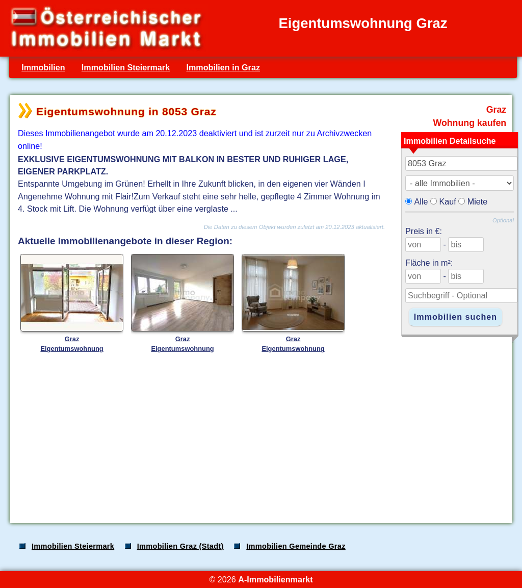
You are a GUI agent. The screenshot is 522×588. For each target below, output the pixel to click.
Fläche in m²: (429, 262)
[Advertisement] (260, 435)
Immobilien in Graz (223, 67)
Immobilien (43, 67)
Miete (477, 201)
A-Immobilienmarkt (275, 579)
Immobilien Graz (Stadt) (180, 546)
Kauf (447, 201)
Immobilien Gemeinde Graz (296, 546)
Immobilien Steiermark (126, 67)
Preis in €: (423, 231)
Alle (421, 201)
